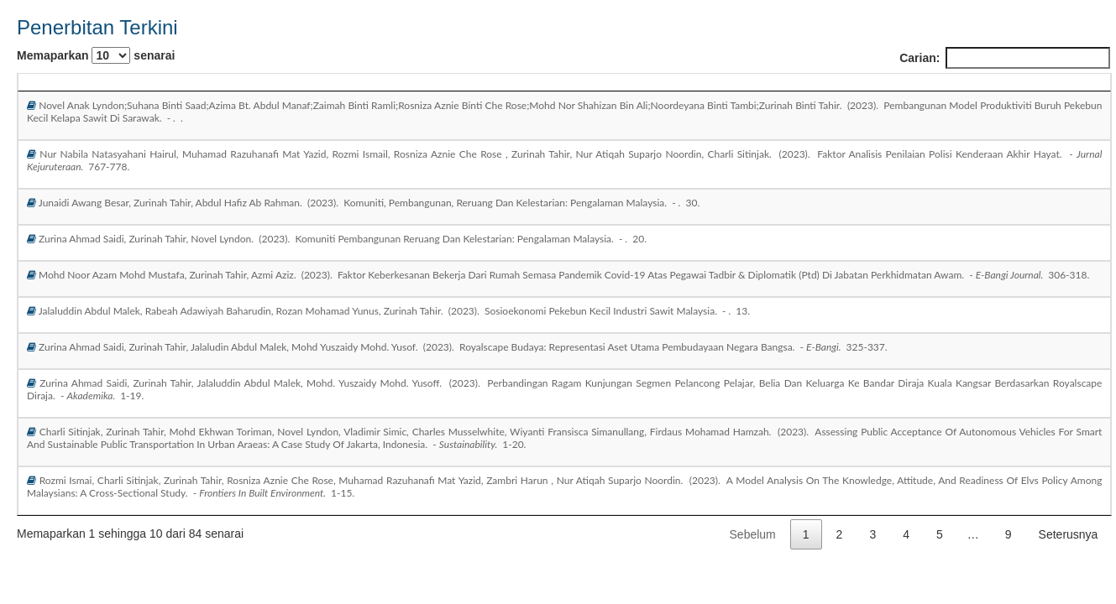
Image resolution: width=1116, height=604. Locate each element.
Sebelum (753, 534)
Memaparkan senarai (96, 55)
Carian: (1004, 58)
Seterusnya (1068, 534)
